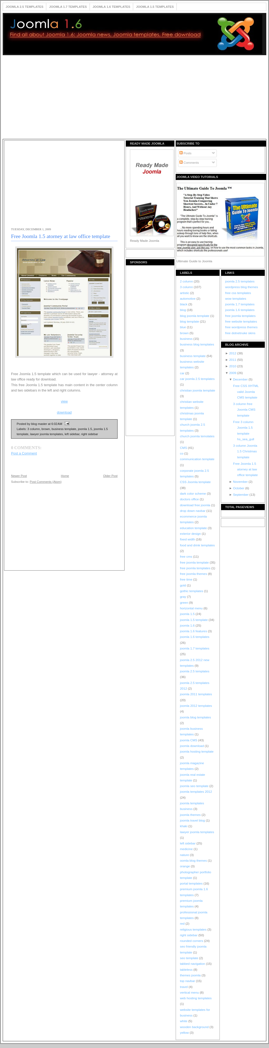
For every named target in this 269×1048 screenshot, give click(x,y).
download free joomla (195, 505)
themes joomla (190, 975)
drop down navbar (193, 511)
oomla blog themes (194, 860)
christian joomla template (197, 390)
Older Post (110, 475)
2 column (187, 281)
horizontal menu (191, 608)
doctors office (190, 499)
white (184, 1021)
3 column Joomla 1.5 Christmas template (245, 451)
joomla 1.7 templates (194, 648)
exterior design (191, 534)
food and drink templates (197, 545)
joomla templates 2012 (196, 792)
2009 (233, 373)
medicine (187, 849)
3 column (33, 429)
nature (185, 855)
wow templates (235, 299)
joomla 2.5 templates (194, 671)
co (182, 453)
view (64, 401)
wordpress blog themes (241, 287)
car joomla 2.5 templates (197, 379)
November (241, 482)
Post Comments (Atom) (46, 481)
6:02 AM (56, 423)
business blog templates (197, 344)
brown (45, 429)
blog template (190, 321)
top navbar (188, 981)
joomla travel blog (193, 820)
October (239, 488)
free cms (186, 556)
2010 (233, 366)
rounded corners (192, 941)
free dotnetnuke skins (240, 333)
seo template (189, 958)
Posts (185, 153)
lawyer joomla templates (46, 434)
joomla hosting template (197, 751)
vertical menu (190, 992)
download (64, 412)
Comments (189, 163)
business (186, 339)
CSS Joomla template (195, 482)
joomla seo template (194, 786)
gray (183, 597)
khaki (184, 826)
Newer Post (19, 475)
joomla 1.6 (188, 625)
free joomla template (195, 562)
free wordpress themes (241, 327)
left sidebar (72, 434)
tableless (186, 970)
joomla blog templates (195, 717)
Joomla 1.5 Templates (155, 6)
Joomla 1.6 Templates (111, 6)
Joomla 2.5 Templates (24, 6)
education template (194, 528)
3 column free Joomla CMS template (244, 409)
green (184, 603)
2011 (233, 360)
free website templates (241, 321)
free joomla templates (195, 568)
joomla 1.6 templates (194, 637)
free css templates (238, 293)
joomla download (192, 746)
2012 (233, 353)
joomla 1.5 (85, 429)
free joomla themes (194, 574)
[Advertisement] (134, 97)
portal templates (191, 883)
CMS (184, 448)
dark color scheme (193, 493)
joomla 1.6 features (194, 631)
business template (64, 429)
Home (65, 475)
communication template (197, 459)
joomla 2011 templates (196, 694)
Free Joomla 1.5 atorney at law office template (60, 236)
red (182, 923)
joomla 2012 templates (196, 706)
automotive (188, 299)
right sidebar (89, 434)
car (182, 373)
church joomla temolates (197, 436)
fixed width (188, 539)
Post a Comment (24, 453)
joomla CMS (189, 740)
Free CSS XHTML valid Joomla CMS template (246, 391)
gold (183, 585)
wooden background (195, 1027)
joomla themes (190, 815)
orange (185, 866)
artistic (185, 293)
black (184, 304)
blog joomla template (195, 316)
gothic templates (192, 591)
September (241, 495)
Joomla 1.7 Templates (68, 6)
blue (183, 327)
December (241, 379)
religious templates (193, 929)
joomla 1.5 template (194, 620)
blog (183, 310)
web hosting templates (196, 998)
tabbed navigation (193, 964)
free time (186, 579)
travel (184, 987)
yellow (185, 1033)
